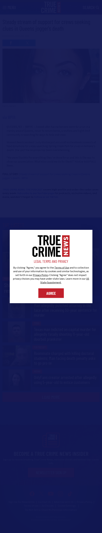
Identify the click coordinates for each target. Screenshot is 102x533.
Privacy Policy (40, 275)
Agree (51, 293)
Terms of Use (61, 268)
